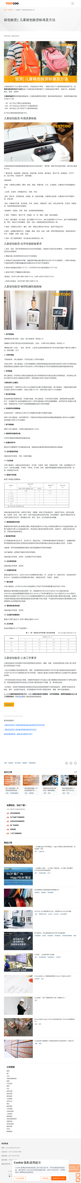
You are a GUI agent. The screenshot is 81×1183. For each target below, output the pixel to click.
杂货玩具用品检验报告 (17, 821)
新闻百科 (11, 10)
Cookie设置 (20, 1178)
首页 (5, 10)
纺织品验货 (10, 1124)
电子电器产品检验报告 (17, 817)
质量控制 (9, 1121)
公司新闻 (9, 1109)
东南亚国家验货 (12, 1078)
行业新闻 (9, 1099)
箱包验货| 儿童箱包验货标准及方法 (25, 10)
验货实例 (9, 1094)
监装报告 (13, 829)
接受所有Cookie (59, 1178)
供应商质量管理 (12, 1119)
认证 (8, 1076)
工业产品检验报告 (16, 833)
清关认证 (9, 1101)
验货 (8, 1071)
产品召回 (9, 1083)
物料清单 (9, 1126)
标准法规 (9, 1091)
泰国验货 (9, 1116)
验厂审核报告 (14, 825)
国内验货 (9, 1096)
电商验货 (9, 1131)
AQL (8, 1088)
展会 (8, 1104)
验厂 (8, 1073)
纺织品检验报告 (15, 813)
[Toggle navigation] (72, 4)
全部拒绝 (45, 1178)
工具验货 (9, 1114)
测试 (8, 1086)
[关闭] (79, 1165)
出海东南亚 (10, 1111)
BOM (8, 1129)
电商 (8, 1081)
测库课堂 (9, 1106)
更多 (75, 772)
